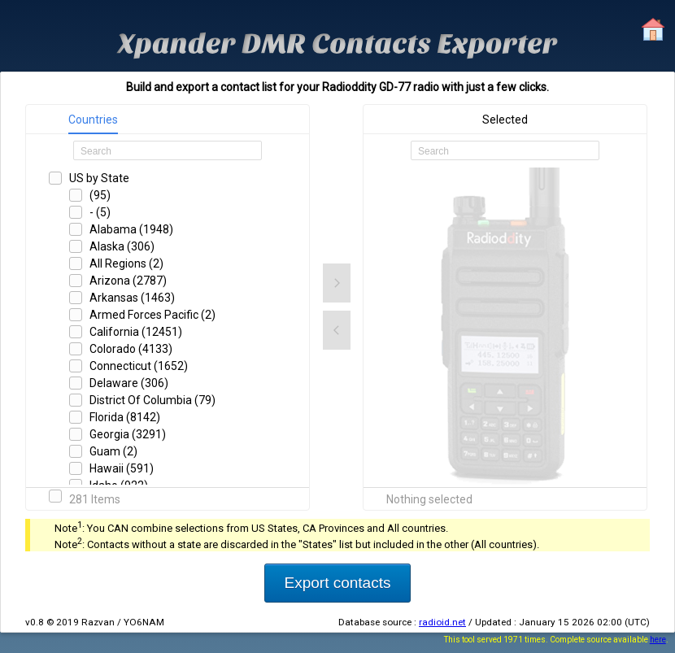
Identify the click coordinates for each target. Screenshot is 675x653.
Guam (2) (113, 451)
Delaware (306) (128, 383)
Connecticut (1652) (138, 365)
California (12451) (135, 331)
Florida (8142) (124, 417)
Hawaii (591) (121, 468)
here (658, 639)
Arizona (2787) (128, 280)
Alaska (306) (122, 246)
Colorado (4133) (130, 348)
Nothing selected (429, 499)
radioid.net (442, 622)
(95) (100, 195)
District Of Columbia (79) (152, 400)
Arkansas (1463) (132, 297)
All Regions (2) (126, 263)
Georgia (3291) (127, 434)
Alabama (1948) (131, 229)
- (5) (100, 212)
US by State (99, 178)
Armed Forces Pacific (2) (152, 314)
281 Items (94, 499)
